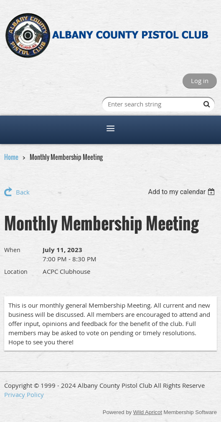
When (12, 250)
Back (23, 192)
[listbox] (182, 192)
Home (11, 157)
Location (16, 271)
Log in (199, 80)
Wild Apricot (147, 412)
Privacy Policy (24, 394)
